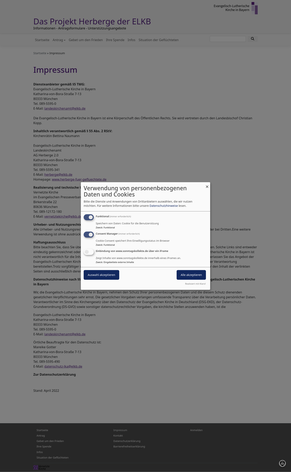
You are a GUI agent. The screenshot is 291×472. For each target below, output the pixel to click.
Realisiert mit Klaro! (195, 283)
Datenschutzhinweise (164, 206)
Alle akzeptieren (191, 275)
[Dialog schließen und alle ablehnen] (207, 184)
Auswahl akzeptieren (101, 275)
